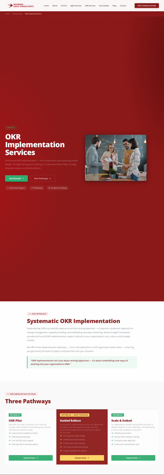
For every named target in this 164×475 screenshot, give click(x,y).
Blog (114, 5)
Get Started (16, 178)
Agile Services (75, 5)
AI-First (64, 5)
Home (46, 5)
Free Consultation (146, 5)
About (54, 5)
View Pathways (42, 178)
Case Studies (104, 5)
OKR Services (90, 5)
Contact (123, 5)
